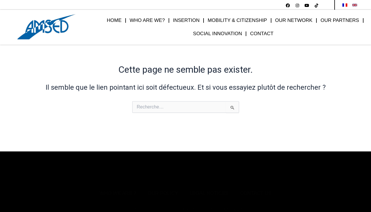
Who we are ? (118, 182)
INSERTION (186, 20)
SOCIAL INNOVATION (217, 34)
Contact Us (255, 182)
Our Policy (163, 182)
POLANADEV (230, 195)
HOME (114, 20)
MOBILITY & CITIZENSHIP (237, 20)
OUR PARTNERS (339, 20)
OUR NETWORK (293, 20)
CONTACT (262, 34)
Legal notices (209, 182)
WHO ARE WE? (147, 20)
